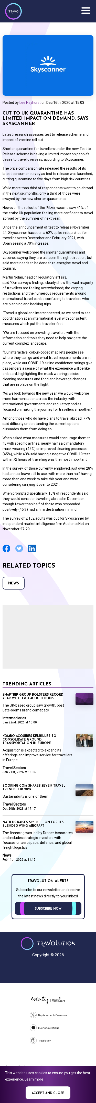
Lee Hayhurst (30, 103)
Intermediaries (14, 718)
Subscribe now (48, 908)
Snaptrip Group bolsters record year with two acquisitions (33, 696)
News (13, 583)
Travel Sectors (14, 767)
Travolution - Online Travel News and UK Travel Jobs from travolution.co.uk (48, 943)
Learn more (34, 1079)
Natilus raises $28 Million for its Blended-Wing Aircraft (33, 824)
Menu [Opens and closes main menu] (85, 10)
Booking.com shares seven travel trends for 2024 (34, 787)
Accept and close (48, 1093)
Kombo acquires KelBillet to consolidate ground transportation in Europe (29, 740)
